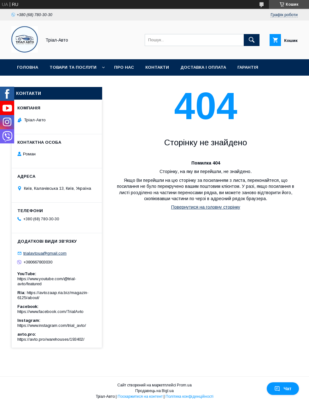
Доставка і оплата (203, 67)
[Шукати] (251, 40)
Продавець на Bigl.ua (154, 391)
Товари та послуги (73, 67)
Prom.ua (184, 385)
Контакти (157, 67)
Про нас (124, 67)
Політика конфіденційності (189, 396)
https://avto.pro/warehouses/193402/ (51, 339)
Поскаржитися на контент (140, 396)
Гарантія (247, 67)
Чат (282, 388)
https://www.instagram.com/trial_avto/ (51, 325)
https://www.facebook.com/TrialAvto (50, 311)
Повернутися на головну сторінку (205, 207)
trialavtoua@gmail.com (45, 253)
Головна (27, 67)
